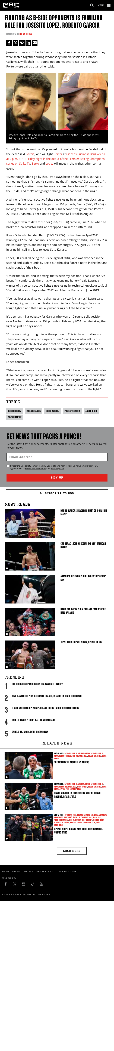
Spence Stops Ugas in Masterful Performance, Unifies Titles (78, 830)
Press (16, 872)
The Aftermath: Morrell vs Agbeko (71, 762)
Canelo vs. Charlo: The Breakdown (30, 732)
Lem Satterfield (26, 34)
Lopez (49, 164)
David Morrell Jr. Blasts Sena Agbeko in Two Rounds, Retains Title (77, 794)
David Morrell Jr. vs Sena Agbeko (77, 753)
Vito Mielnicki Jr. (89, 822)
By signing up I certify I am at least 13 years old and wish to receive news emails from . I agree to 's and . (54, 467)
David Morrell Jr (97, 753)
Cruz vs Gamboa (83, 815)
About (6, 872)
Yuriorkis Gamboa (61, 820)
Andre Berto (91, 410)
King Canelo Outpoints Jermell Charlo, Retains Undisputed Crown (47, 696)
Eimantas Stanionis (61, 822)
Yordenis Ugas (86, 817)
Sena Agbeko (59, 756)
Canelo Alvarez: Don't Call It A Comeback (33, 720)
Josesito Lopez (14, 410)
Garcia (30, 154)
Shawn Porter (14, 417)
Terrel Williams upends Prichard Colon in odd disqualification (45, 708)
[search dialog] (92, 5)
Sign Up (57, 478)
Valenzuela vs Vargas (99, 815)
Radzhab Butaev (76, 822)
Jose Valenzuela (81, 756)
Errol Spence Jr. (74, 817)
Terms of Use (68, 872)
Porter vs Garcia (72, 410)
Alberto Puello (65, 789)
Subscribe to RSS (57, 493)
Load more (71, 851)
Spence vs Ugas (71, 815)
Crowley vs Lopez (61, 817)
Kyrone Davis (76, 789)
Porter (58, 154)
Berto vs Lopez (52, 410)
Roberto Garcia (34, 410)
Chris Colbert (70, 756)
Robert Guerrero (94, 756)
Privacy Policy (46, 872)
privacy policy (57, 468)
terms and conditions (35, 468)
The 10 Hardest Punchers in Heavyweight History (37, 684)
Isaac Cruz (97, 817)
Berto (35, 164)
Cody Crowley (87, 820)
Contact (28, 872)
